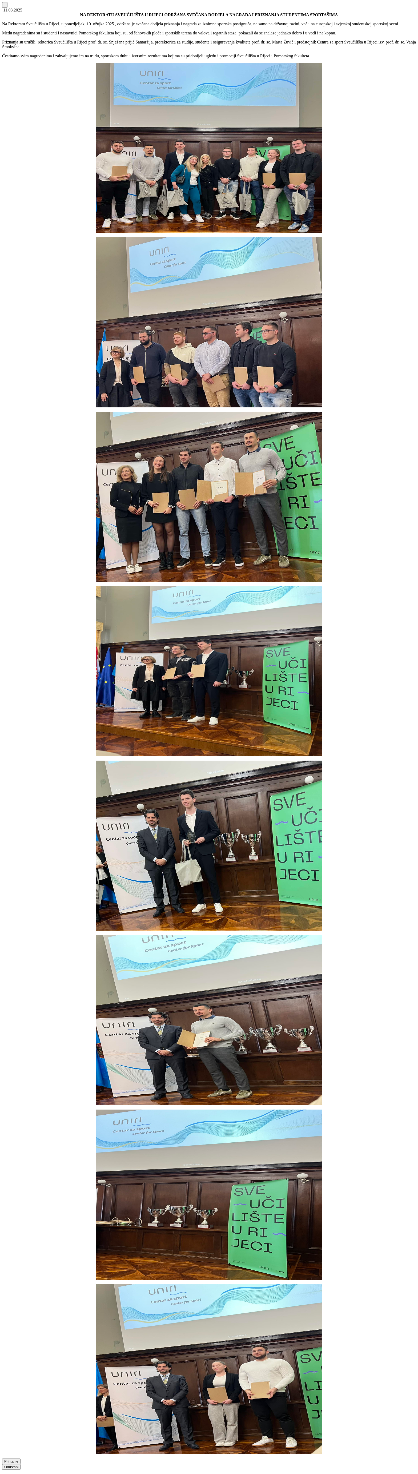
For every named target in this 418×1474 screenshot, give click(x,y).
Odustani (11, 1467)
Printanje (11, 1461)
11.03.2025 (12, 10)
